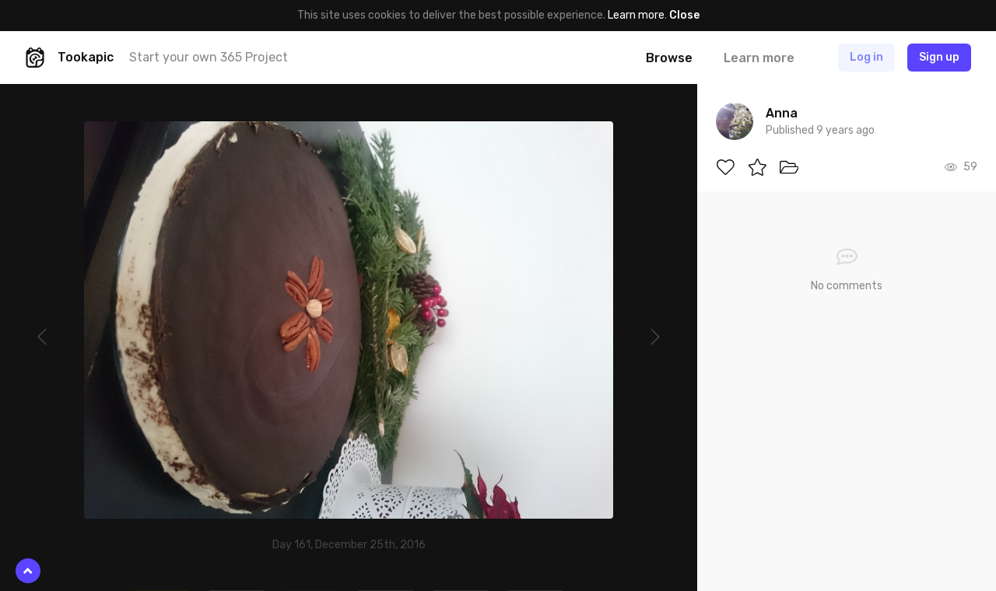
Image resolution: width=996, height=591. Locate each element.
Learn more (636, 15)
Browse (669, 58)
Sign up (939, 57)
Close (684, 15)
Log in (866, 57)
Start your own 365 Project (208, 57)
